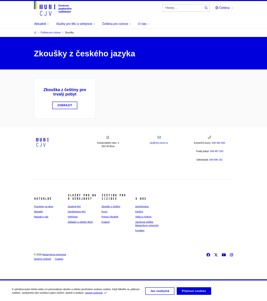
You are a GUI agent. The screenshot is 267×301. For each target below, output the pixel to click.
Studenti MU (74, 206)
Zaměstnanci (142, 206)
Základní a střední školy (80, 222)
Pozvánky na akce (43, 206)
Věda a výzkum (143, 216)
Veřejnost (72, 216)
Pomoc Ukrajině (109, 216)
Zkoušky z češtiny (110, 206)
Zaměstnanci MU (77, 211)
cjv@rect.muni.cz (159, 142)
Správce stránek (42, 259)
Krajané (105, 222)
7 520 (216, 151)
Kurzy (104, 211)
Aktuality (38, 211)
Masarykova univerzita (54, 254)
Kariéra (139, 211)
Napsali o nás (41, 216)
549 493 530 (218, 142)
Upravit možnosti (95, 293)
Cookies (59, 259)
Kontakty (139, 230)
